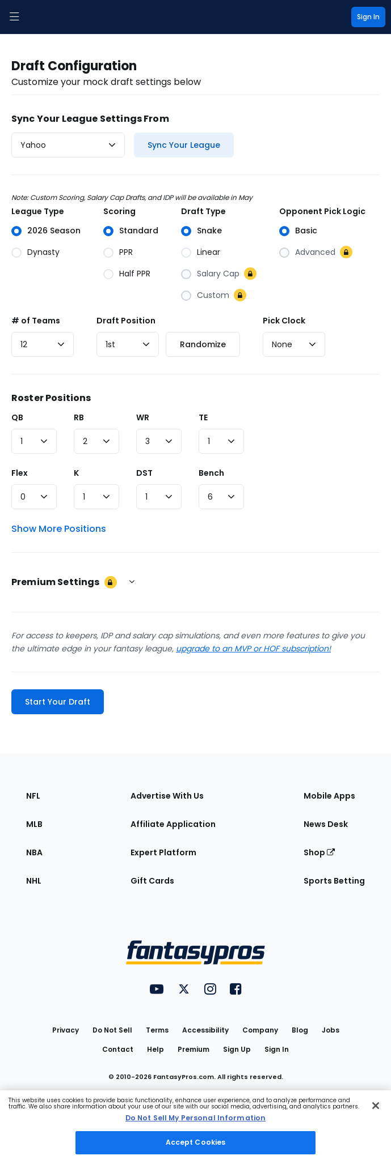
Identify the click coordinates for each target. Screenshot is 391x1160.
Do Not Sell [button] (112, 1030)
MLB (34, 824)
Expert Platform (163, 852)
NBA (34, 852)
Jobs (330, 1030)
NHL (33, 880)
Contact (117, 1049)
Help (155, 1049)
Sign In (276, 1049)
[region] (195, 1125)
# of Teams (35, 320)
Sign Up (237, 1049)
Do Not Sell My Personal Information (195, 1118)
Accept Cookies (196, 1142)
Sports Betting (334, 880)
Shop (319, 852)
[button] (14, 17)
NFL (33, 795)
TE (203, 417)
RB (79, 417)
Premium (193, 1049)
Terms (157, 1030)
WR (142, 417)
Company (260, 1030)
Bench (211, 473)
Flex (19, 473)
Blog (300, 1030)
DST (144, 473)
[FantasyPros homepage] (39, 17)
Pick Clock (284, 320)
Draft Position (125, 320)
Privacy (65, 1030)
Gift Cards (152, 880)
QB (17, 417)
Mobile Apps (329, 795)
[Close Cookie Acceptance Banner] (375, 1105)
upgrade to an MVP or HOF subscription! (253, 648)
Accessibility (205, 1030)
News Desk (326, 824)
